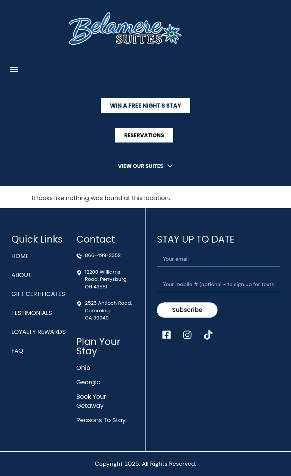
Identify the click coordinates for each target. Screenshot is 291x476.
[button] (14, 69)
